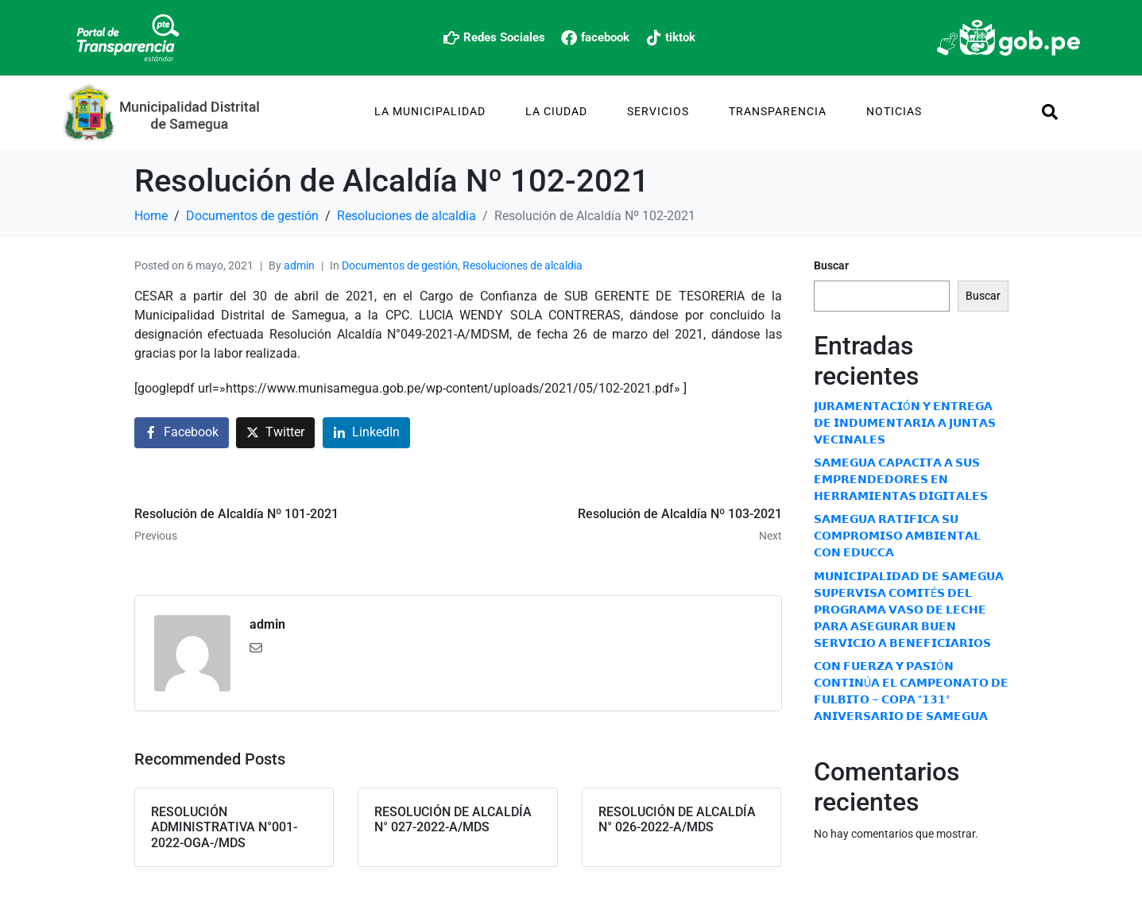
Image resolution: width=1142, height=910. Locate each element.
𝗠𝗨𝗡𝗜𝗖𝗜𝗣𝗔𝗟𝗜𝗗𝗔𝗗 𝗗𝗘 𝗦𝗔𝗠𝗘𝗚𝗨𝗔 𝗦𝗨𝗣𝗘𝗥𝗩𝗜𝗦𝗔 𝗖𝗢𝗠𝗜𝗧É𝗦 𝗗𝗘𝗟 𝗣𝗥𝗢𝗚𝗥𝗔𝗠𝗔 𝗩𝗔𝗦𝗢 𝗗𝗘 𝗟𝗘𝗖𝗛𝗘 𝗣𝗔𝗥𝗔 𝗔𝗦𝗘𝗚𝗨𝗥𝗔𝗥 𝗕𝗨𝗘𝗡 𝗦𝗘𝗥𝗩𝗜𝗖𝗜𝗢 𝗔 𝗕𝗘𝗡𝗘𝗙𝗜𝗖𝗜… (909, 609)
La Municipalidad (430, 111)
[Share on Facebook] (181, 432)
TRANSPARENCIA (777, 111)
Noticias (894, 111)
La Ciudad (556, 111)
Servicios (658, 111)
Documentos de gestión (400, 265)
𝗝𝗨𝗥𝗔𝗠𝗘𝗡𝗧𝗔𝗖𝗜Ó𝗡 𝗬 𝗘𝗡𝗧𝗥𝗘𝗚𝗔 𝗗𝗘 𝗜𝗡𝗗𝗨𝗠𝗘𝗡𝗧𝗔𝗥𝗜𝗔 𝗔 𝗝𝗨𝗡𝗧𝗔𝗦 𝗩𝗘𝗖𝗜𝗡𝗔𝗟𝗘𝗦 (905, 423)
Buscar (831, 265)
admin (299, 265)
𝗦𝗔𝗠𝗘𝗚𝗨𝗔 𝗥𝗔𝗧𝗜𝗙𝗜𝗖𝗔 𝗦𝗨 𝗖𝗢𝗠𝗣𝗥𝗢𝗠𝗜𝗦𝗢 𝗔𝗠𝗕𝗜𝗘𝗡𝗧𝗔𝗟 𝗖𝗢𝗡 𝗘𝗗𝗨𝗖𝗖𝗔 (897, 536)
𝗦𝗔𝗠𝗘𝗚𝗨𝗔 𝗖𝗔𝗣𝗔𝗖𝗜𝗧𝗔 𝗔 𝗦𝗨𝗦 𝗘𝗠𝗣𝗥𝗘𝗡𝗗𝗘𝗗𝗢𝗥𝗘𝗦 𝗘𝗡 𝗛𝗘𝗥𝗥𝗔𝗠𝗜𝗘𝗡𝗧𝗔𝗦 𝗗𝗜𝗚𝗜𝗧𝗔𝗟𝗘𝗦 (901, 479)
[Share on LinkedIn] (366, 432)
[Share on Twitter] (275, 432)
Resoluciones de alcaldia (523, 265)
